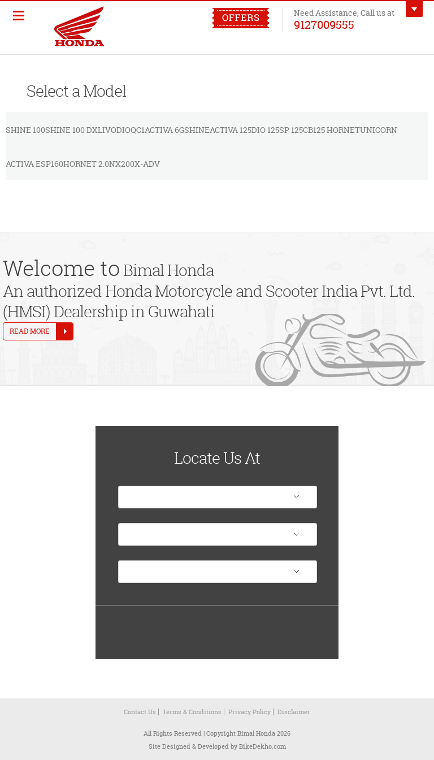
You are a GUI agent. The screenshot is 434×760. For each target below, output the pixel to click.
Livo (107, 129)
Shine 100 (25, 129)
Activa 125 (230, 129)
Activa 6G (164, 129)
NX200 (121, 163)
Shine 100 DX (71, 129)
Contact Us (140, 711)
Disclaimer (293, 711)
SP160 (52, 163)
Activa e (23, 163)
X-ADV (147, 163)
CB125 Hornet (331, 129)
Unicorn (378, 129)
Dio (123, 129)
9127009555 (324, 24)
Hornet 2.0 (86, 163)
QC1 (138, 129)
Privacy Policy (249, 711)
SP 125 (291, 129)
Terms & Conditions (192, 711)
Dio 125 (265, 129)
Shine (197, 129)
